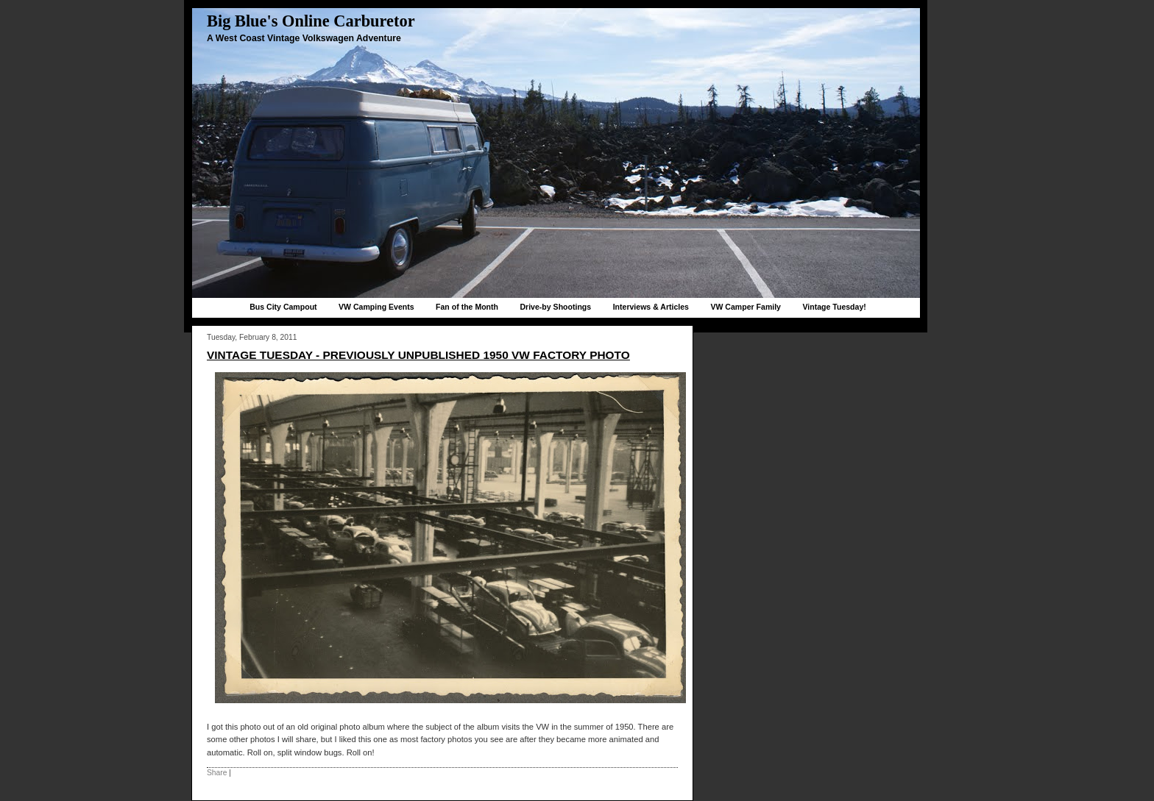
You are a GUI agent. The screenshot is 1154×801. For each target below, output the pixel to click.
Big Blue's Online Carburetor (311, 21)
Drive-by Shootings (555, 306)
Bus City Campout (282, 306)
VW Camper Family (745, 306)
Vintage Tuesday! (834, 306)
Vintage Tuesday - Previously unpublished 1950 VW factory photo (418, 355)
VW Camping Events (376, 306)
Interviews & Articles (651, 306)
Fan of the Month (467, 306)
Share (217, 773)
